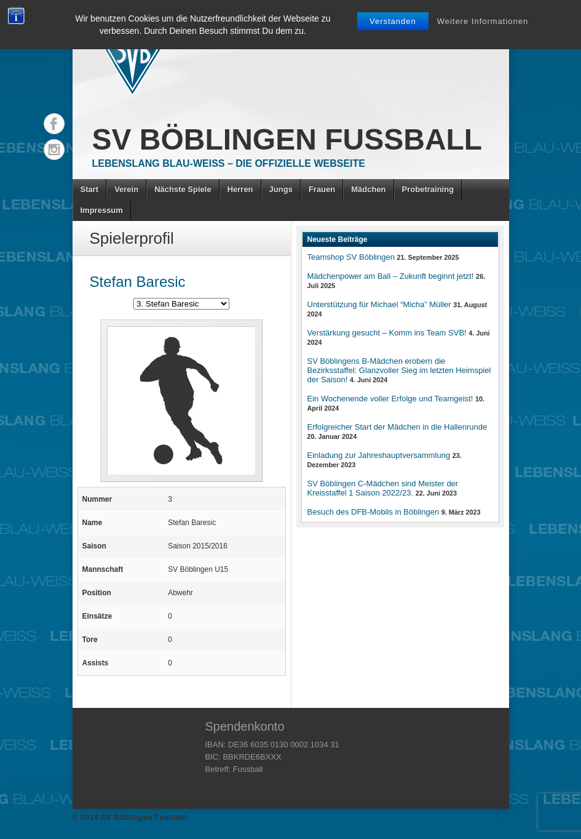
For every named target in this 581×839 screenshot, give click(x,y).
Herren (240, 189)
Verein (126, 189)
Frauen (322, 189)
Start (90, 189)
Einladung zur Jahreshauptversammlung (379, 455)
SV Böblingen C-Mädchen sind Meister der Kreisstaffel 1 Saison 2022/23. (383, 488)
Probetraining (428, 189)
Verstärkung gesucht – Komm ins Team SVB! (387, 332)
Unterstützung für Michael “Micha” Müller (379, 304)
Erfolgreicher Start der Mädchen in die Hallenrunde (397, 427)
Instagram (54, 149)
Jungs (281, 189)
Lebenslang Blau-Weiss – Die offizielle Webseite (228, 163)
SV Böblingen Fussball (287, 139)
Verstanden (393, 21)
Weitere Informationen (483, 21)
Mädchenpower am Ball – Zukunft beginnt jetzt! (390, 276)
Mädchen (368, 189)
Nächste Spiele (182, 189)
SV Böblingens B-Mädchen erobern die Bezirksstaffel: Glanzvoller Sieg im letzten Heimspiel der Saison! (399, 370)
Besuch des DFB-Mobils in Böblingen (373, 511)
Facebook (54, 124)
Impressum (102, 210)
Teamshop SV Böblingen (351, 257)
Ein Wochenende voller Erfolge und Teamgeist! (390, 398)
